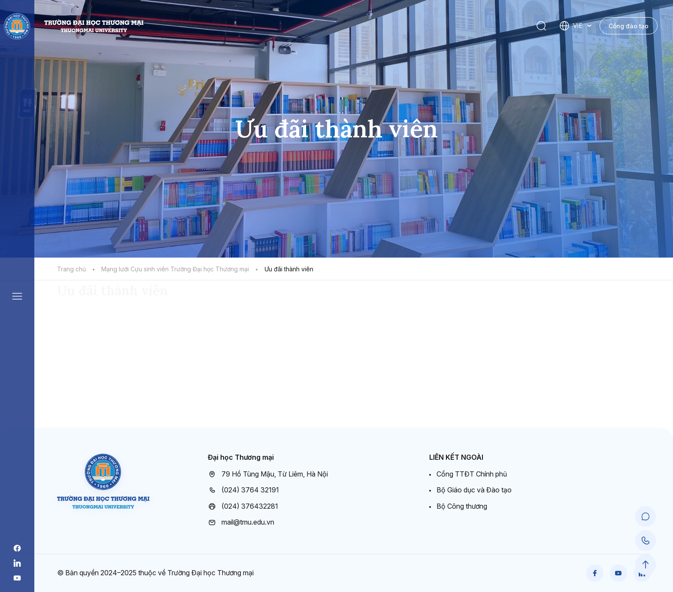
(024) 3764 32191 (243, 490)
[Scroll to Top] (645, 564)
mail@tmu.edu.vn (241, 522)
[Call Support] (645, 540)
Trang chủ (71, 269)
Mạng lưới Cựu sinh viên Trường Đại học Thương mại (175, 269)
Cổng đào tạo (629, 26)
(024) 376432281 (243, 506)
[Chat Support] (645, 516)
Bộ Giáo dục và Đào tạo (474, 490)
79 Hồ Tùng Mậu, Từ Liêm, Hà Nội (268, 474)
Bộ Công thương (462, 506)
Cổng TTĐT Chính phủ (472, 474)
